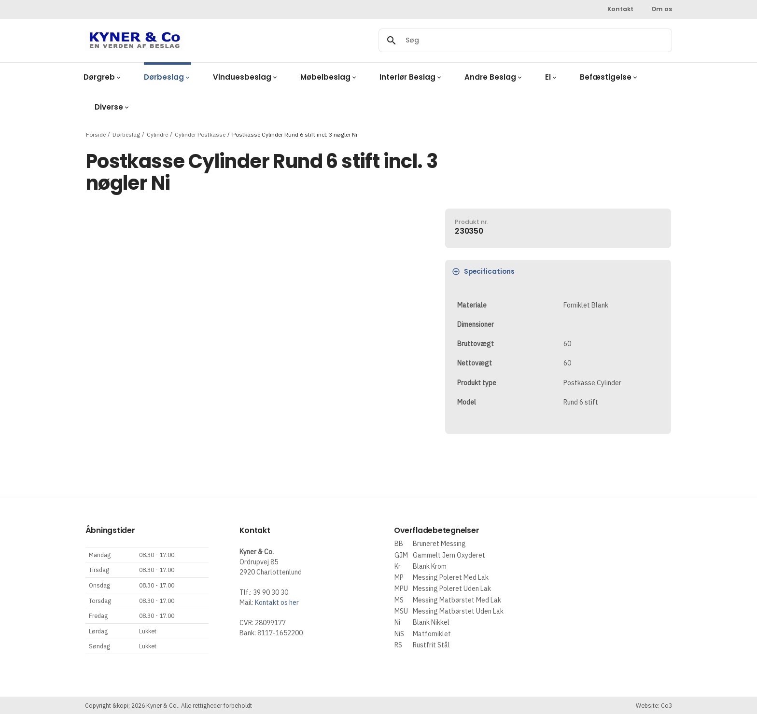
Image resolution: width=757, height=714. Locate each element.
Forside (96, 134)
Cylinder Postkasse (200, 134)
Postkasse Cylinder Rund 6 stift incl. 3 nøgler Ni (294, 134)
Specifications (483, 271)
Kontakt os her (277, 602)
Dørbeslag (126, 134)
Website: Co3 (654, 705)
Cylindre (157, 134)
